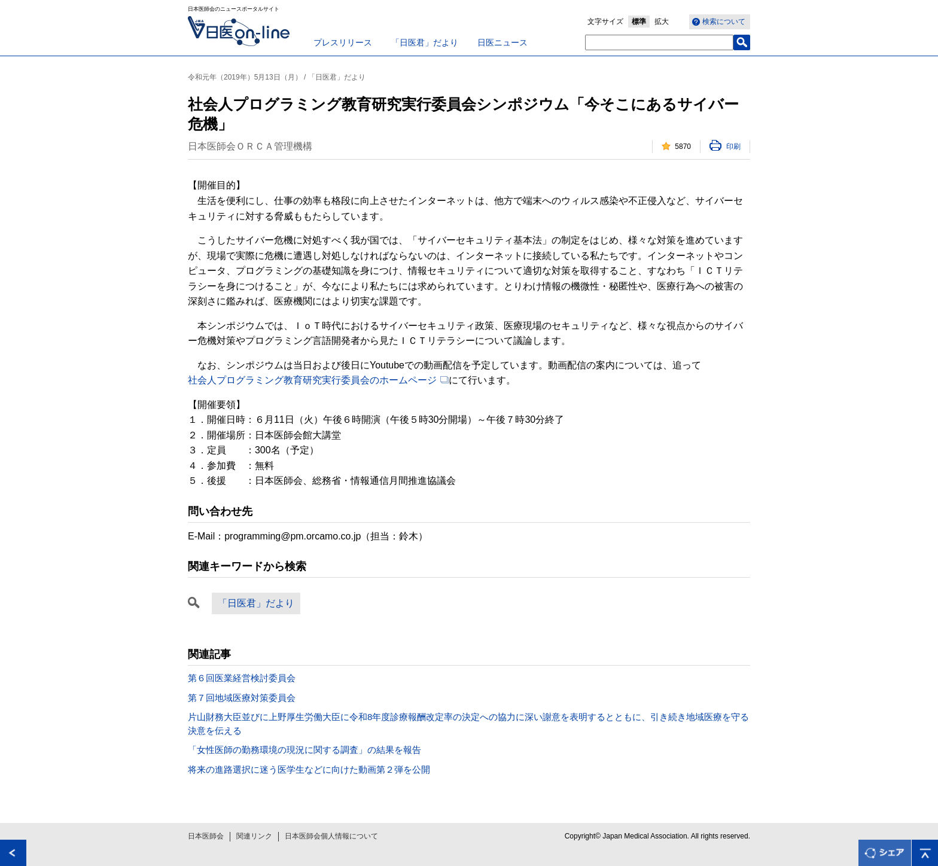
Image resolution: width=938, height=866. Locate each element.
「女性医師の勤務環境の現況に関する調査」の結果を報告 (304, 750)
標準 (639, 21)
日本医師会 (206, 836)
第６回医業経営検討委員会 (242, 678)
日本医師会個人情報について (331, 836)
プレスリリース (342, 42)
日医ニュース (502, 42)
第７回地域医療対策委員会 (242, 698)
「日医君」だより (424, 42)
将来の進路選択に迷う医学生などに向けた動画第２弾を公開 (309, 769)
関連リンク (254, 836)
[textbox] (659, 42)
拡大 (661, 21)
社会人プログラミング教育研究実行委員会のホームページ (312, 380)
